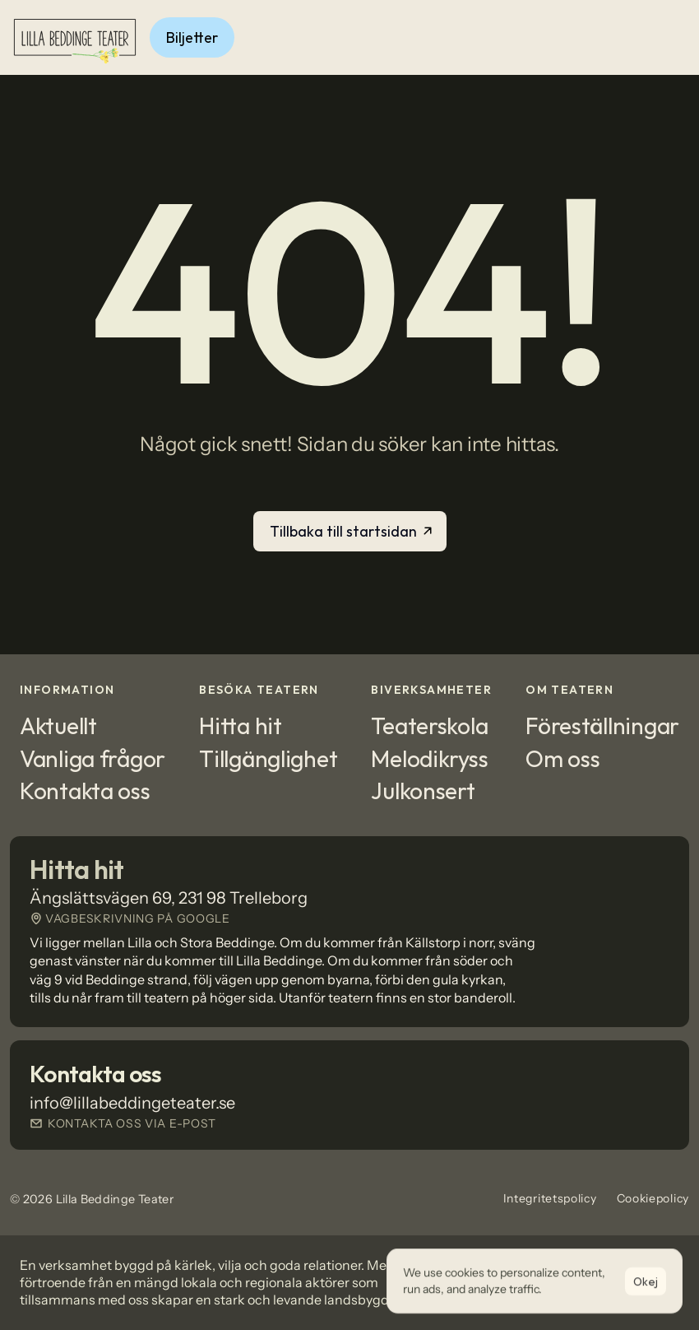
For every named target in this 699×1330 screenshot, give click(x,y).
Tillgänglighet (268, 758)
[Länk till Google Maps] (349, 918)
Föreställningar (602, 725)
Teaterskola (429, 725)
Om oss (562, 758)
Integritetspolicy (550, 1198)
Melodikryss (429, 758)
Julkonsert (422, 790)
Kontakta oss (85, 790)
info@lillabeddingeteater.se (132, 1103)
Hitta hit (240, 725)
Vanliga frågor (92, 758)
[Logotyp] (75, 37)
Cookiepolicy (653, 1198)
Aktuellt (58, 725)
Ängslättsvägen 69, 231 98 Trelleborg (169, 898)
